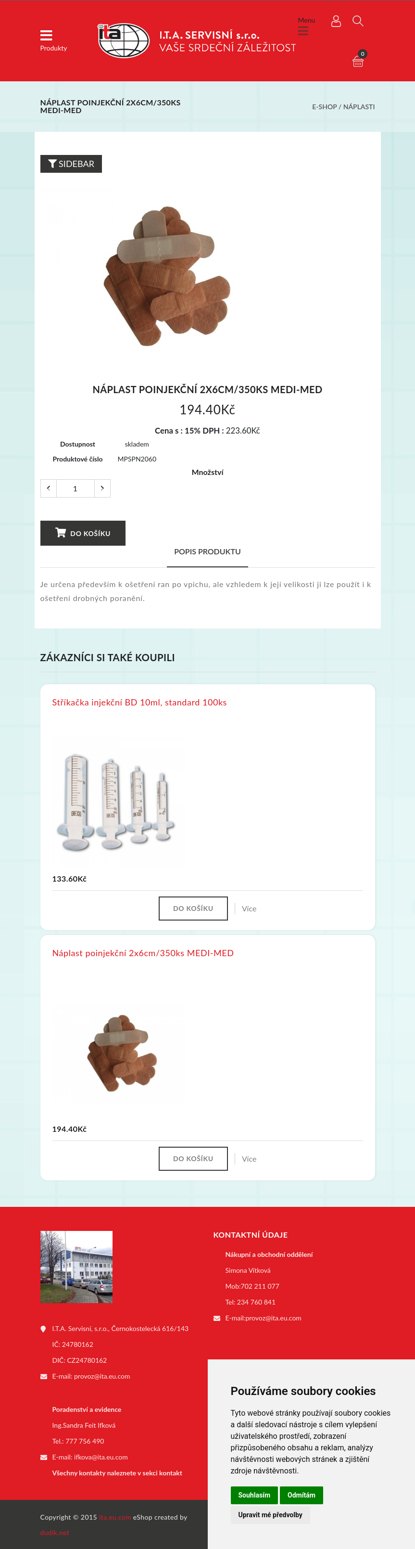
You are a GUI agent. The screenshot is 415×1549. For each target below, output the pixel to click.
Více (249, 908)
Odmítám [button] (301, 1495)
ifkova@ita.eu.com (101, 1456)
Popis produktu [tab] (207, 551)
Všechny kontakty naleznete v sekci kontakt (117, 1472)
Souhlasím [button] (255, 1495)
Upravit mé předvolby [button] (270, 1515)
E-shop (324, 106)
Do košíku (82, 533)
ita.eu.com (115, 1516)
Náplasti (359, 106)
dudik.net (55, 1531)
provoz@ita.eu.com (102, 1376)
